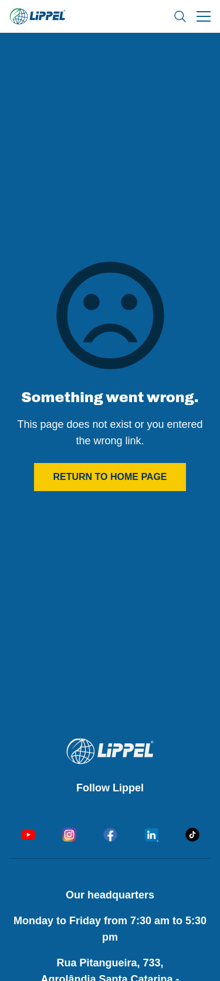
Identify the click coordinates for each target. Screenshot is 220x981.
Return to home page (110, 477)
